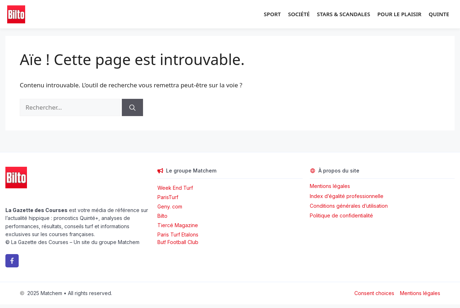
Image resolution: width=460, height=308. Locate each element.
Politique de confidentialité (341, 215)
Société (298, 14)
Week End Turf (175, 188)
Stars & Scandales (343, 14)
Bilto (162, 216)
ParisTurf (167, 197)
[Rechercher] (132, 107)
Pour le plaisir (399, 14)
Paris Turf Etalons (177, 234)
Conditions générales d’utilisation (349, 206)
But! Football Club (177, 242)
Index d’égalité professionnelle (347, 196)
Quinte (439, 14)
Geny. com (169, 206)
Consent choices (374, 293)
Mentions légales (330, 186)
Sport (272, 14)
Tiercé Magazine (177, 225)
